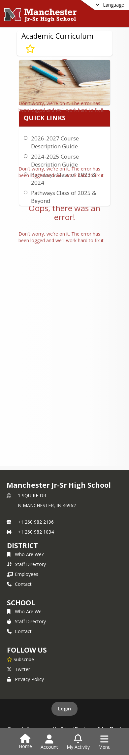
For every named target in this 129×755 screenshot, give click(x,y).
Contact (19, 584)
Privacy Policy (25, 679)
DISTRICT (22, 545)
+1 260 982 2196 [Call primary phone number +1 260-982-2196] (36, 522)
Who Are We (24, 611)
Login (64, 708)
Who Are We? (25, 554)
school (21, 602)
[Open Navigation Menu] (104, 742)
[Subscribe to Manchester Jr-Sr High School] (20, 659)
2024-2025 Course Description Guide (55, 160)
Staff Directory (26, 564)
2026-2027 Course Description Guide (55, 142)
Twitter (18, 669)
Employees (22, 574)
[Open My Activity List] (78, 742)
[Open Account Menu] (49, 742)
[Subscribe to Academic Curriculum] (30, 49)
